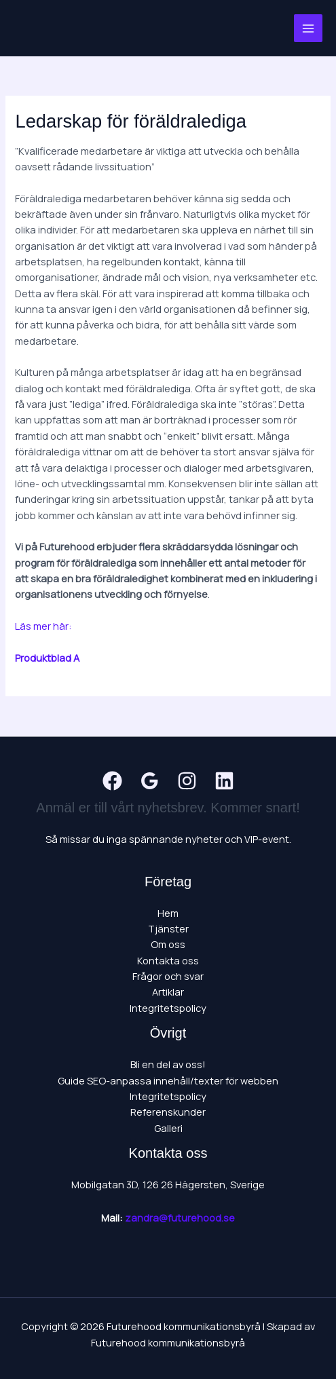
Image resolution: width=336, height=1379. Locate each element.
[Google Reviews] (150, 781)
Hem (168, 913)
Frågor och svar (168, 976)
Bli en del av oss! (168, 1064)
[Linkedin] (224, 781)
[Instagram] (187, 781)
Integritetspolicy (168, 1008)
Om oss (168, 944)
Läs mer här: (43, 625)
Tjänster (168, 928)
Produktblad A (47, 657)
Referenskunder (168, 1111)
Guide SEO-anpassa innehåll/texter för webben (168, 1080)
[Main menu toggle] (308, 28)
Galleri (168, 1128)
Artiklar (168, 991)
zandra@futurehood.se (180, 1217)
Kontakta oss (168, 960)
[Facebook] (112, 781)
